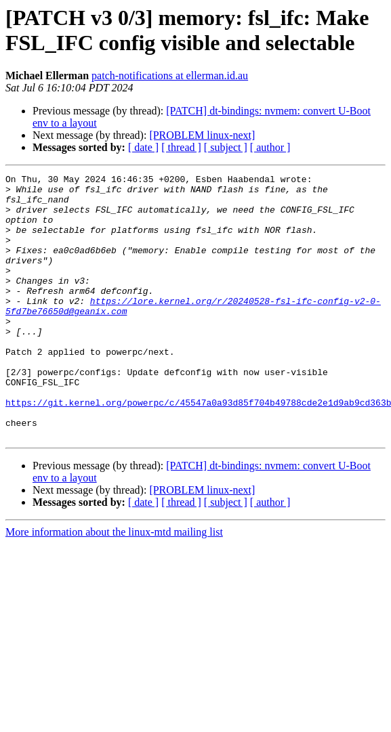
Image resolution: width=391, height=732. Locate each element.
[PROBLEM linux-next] (202, 135)
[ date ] (143, 147)
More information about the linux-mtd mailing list (114, 584)
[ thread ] (181, 147)
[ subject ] (225, 147)
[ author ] (270, 147)
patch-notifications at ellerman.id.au (169, 75)
